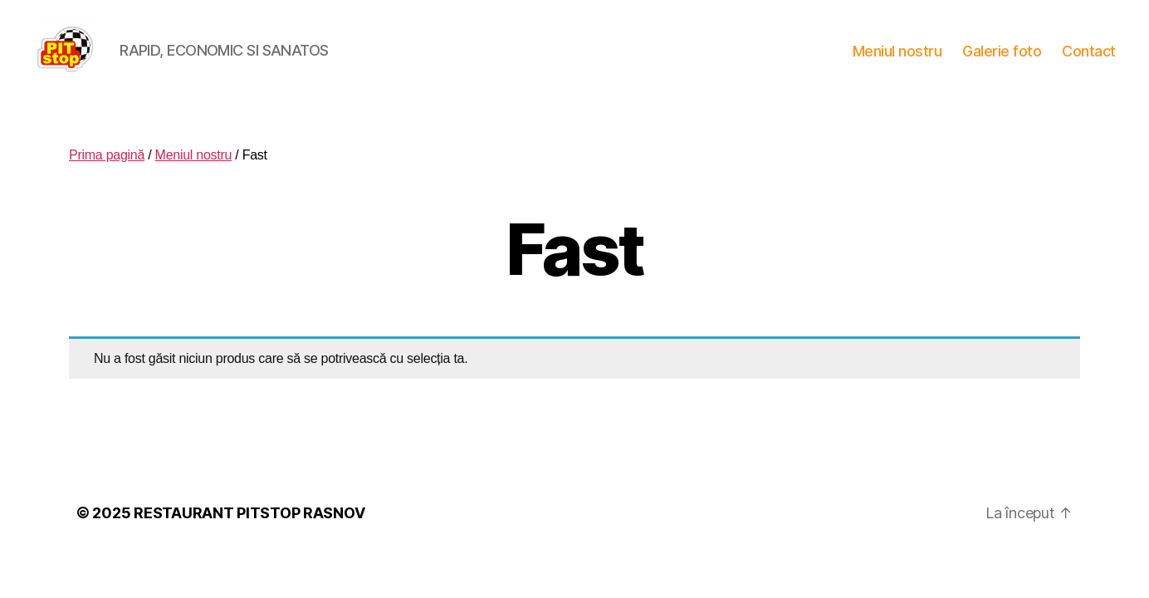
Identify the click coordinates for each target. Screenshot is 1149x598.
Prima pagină (106, 174)
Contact (1089, 60)
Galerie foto (1001, 60)
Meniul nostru (897, 60)
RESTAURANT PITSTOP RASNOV (249, 533)
